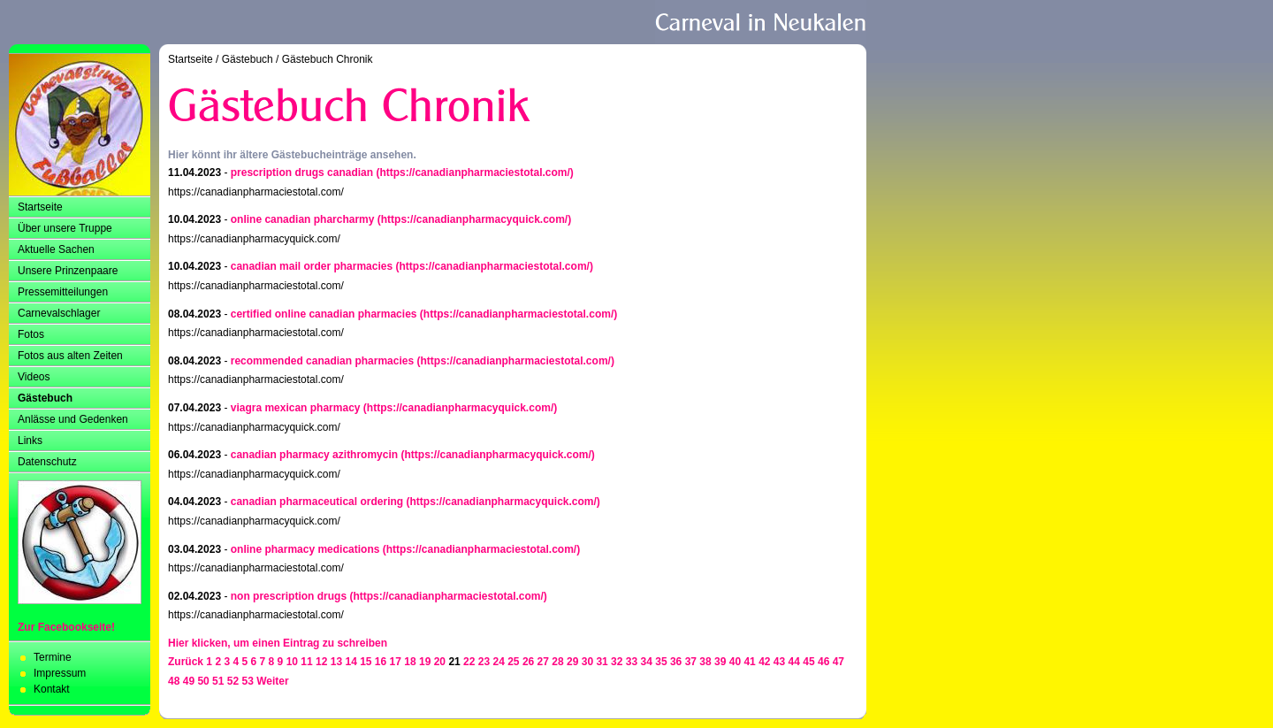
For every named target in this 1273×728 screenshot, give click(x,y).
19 (425, 661)
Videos (34, 377)
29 (572, 661)
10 (292, 661)
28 (557, 661)
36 (676, 661)
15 (365, 661)
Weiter (272, 681)
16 (380, 661)
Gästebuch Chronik (327, 59)
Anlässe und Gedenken (73, 419)
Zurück (185, 661)
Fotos (31, 334)
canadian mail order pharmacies (312, 266)
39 (720, 661)
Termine (53, 657)
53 (248, 681)
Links (30, 440)
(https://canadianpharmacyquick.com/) (474, 219)
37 (691, 661)
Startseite (40, 207)
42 (764, 661)
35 (661, 661)
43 (779, 661)
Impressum (60, 673)
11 (306, 661)
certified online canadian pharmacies (324, 314)
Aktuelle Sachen (56, 249)
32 (616, 661)
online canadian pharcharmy (303, 219)
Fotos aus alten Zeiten (70, 355)
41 (749, 661)
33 (631, 661)
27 (543, 661)
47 (838, 661)
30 (587, 661)
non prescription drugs (289, 596)
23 (484, 661)
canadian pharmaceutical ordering (317, 501)
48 (173, 681)
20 (440, 661)
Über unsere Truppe (65, 228)
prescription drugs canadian (302, 172)
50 (203, 681)
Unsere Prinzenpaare (68, 270)
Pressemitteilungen (63, 292)
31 (601, 661)
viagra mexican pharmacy (296, 408)
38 (705, 661)
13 (336, 661)
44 (794, 661)
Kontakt (52, 689)
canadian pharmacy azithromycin (314, 454)
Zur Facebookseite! (66, 627)
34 (646, 661)
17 (395, 661)
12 (321, 661)
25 (513, 661)
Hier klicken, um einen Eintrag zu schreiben (277, 643)
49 (188, 681)
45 (808, 661)
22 (469, 661)
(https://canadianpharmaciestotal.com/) (474, 172)
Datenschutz (47, 462)
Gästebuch (45, 398)
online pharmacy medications (305, 549)
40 (735, 661)
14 (350, 661)
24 (498, 661)
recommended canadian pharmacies (322, 361)
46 (823, 661)
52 (233, 681)
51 (218, 681)
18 (409, 661)
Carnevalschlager (59, 313)
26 (528, 661)
